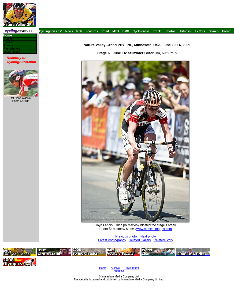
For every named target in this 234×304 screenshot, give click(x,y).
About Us (118, 270)
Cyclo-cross (141, 31)
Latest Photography (112, 240)
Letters (200, 31)
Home (7, 35)
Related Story (163, 240)
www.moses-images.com (154, 229)
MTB (116, 31)
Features (92, 31)
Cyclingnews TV (50, 31)
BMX (125, 31)
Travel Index (131, 267)
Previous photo (126, 236)
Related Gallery (140, 240)
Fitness (185, 31)
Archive (115, 267)
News (69, 31)
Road (105, 31)
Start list (9, 42)
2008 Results (12, 51)
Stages (8, 39)
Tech (78, 31)
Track (157, 31)
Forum (226, 31)
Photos (170, 31)
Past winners (12, 48)
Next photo (148, 236)
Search (214, 31)
